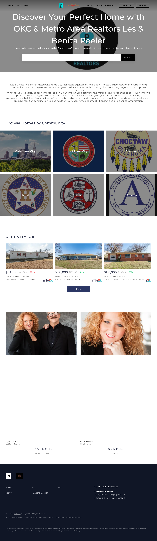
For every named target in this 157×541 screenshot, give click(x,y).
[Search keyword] (71, 57)
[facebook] (96, 503)
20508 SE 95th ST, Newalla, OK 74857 (20, 279)
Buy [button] (19, 6)
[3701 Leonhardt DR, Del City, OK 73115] (78, 256)
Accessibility (77, 517)
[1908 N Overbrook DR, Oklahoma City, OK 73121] (127, 256)
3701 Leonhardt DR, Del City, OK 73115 (69, 279)
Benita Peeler (115, 449)
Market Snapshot (106, 6)
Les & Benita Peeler (41, 449)
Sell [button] (26, 6)
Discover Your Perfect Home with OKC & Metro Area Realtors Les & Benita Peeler (78, 28)
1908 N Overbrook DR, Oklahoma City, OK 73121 (122, 279)
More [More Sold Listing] (78, 289)
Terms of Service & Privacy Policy (17, 517)
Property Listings (59, 517)
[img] (41, 333)
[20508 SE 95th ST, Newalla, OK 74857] (29, 256)
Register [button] (126, 6)
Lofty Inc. (17, 514)
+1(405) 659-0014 (86, 442)
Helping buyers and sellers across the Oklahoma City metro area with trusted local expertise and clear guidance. (79, 48)
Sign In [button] (142, 6)
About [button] (90, 6)
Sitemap (69, 517)
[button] (128, 57)
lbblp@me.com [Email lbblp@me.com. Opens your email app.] (86, 444)
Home (10, 6)
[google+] (100, 503)
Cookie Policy (33, 517)
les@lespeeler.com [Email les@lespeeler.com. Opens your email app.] (13, 444)
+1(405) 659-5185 (12, 442)
